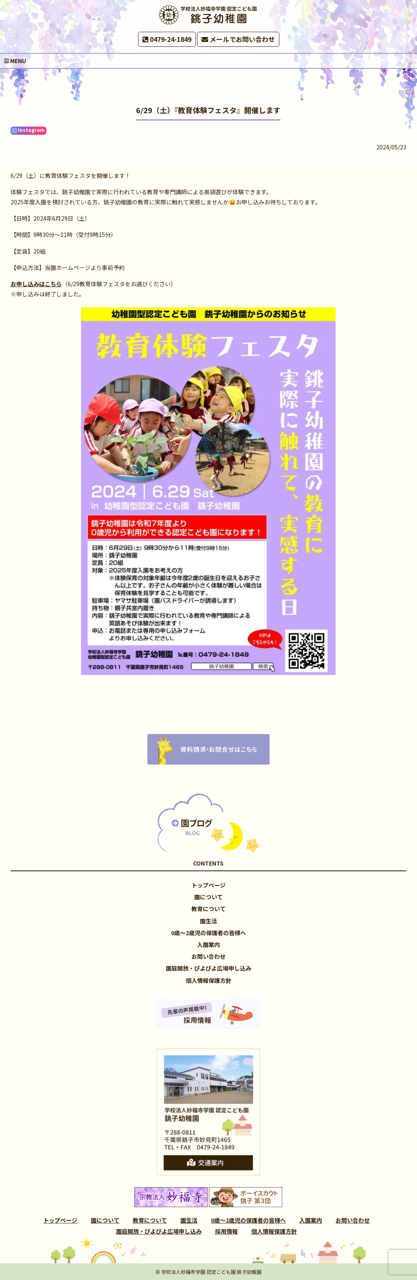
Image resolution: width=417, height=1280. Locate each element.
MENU (15, 61)
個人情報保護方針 (208, 980)
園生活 (208, 921)
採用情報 (226, 1231)
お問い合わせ (208, 956)
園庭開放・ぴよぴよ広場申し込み (208, 968)
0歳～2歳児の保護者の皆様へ (208, 933)
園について (208, 897)
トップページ (208, 885)
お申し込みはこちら (36, 284)
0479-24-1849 (167, 39)
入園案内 (208, 944)
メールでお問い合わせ (238, 39)
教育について (208, 909)
